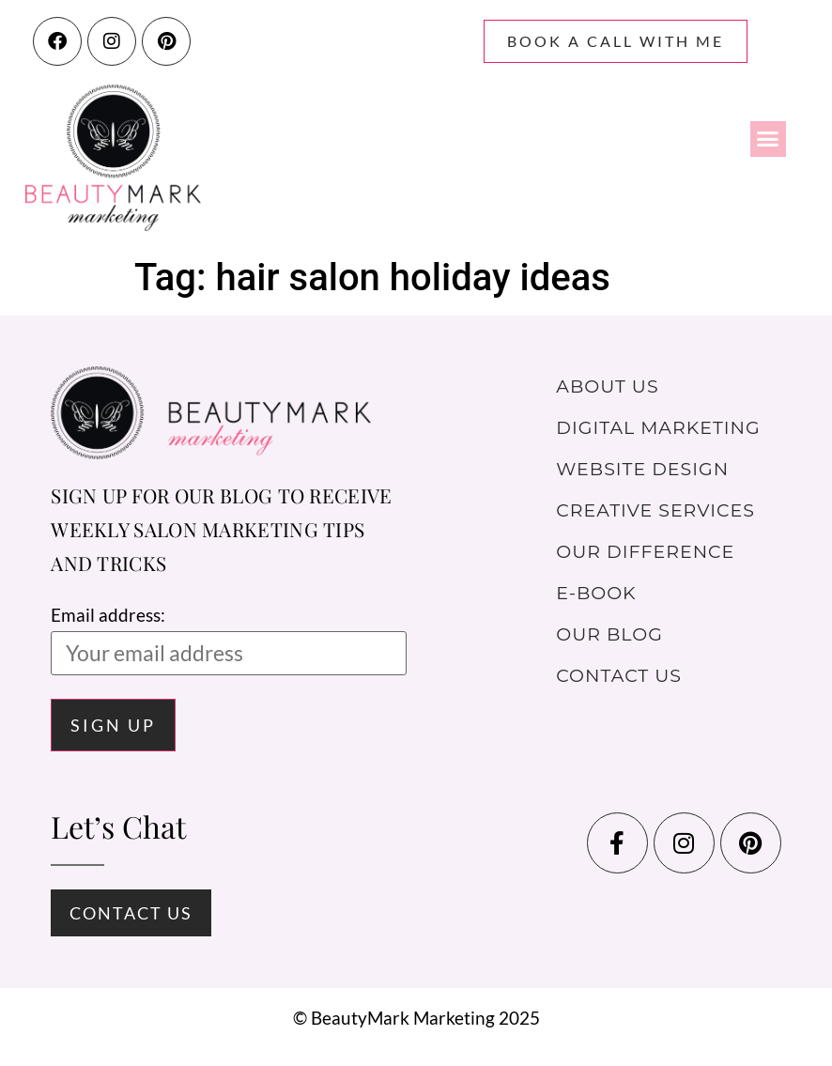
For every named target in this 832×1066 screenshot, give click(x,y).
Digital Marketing (658, 428)
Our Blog (609, 634)
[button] (768, 139)
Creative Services (655, 510)
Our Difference (645, 552)
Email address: (229, 639)
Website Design (642, 469)
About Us (607, 386)
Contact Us (619, 676)
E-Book (596, 593)
